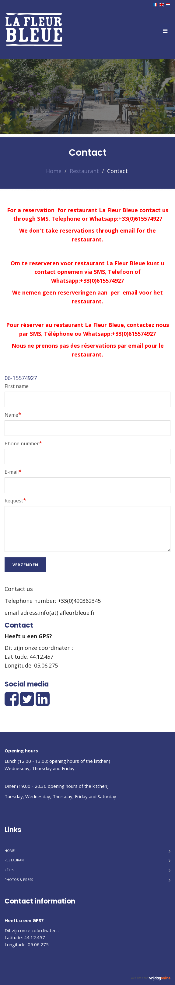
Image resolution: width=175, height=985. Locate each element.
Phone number (23, 443)
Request (15, 500)
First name (17, 386)
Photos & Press (19, 879)
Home (53, 171)
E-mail (13, 471)
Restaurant (84, 171)
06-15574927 (21, 378)
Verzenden (25, 564)
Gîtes (9, 869)
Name (13, 414)
